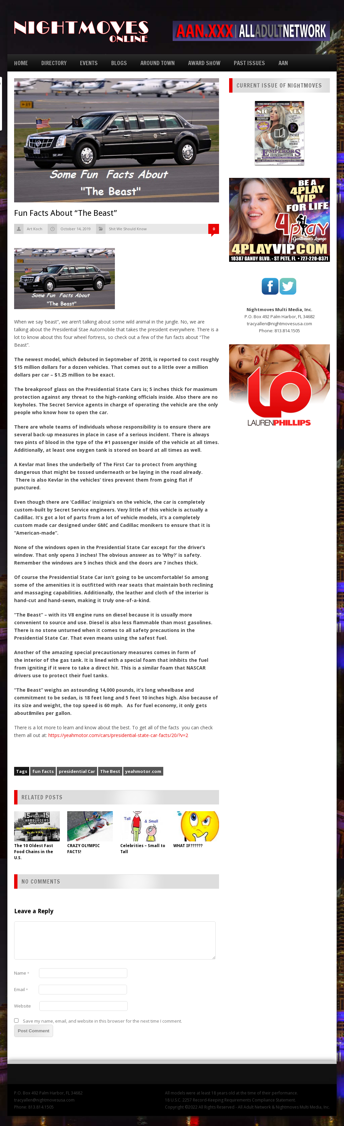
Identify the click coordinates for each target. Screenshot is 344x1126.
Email (21, 989)
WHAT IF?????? (188, 845)
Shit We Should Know (128, 228)
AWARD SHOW (204, 63)
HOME (21, 63)
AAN (283, 63)
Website (22, 1006)
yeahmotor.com (143, 771)
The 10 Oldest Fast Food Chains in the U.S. (33, 851)
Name (21, 973)
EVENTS (89, 63)
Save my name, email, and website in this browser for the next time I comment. (102, 1021)
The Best (110, 771)
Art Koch (34, 228)
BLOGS (119, 63)
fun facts (43, 771)
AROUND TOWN (157, 63)
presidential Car (77, 771)
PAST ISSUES (249, 63)
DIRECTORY (54, 63)
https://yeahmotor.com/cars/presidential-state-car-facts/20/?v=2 (118, 735)
